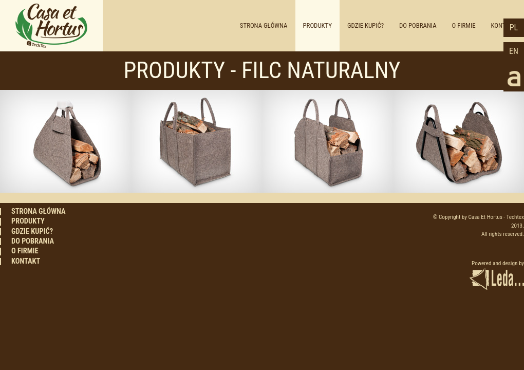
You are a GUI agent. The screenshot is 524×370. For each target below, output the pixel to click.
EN (513, 51)
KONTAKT (25, 261)
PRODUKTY (317, 25)
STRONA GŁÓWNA (264, 25)
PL (514, 27)
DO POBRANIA (418, 25)
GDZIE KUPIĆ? (365, 25)
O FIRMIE (464, 25)
